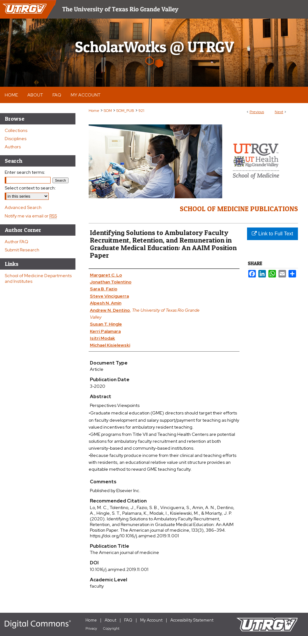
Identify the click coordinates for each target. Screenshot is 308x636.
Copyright (111, 628)
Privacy (91, 628)
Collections (16, 130)
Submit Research (22, 250)
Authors (13, 147)
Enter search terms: (25, 172)
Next (279, 111)
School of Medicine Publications (239, 209)
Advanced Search (23, 207)
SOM (108, 110)
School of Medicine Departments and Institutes (38, 278)
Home (94, 110)
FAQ (128, 620)
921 (141, 110)
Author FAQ (16, 241)
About (110, 620)
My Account (151, 620)
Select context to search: (30, 188)
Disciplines (15, 138)
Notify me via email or (31, 216)
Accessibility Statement (191, 620)
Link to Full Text (272, 233)
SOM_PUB (125, 110)
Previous (257, 111)
